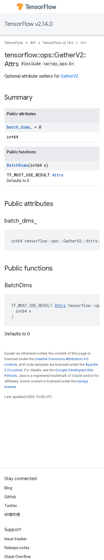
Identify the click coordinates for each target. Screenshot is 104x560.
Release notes (16, 548)
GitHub (10, 497)
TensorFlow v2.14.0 (28, 24)
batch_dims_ (19, 127)
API (32, 43)
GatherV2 (69, 76)
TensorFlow (13, 43)
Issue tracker (15, 539)
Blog (8, 488)
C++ (83, 43)
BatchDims (17, 165)
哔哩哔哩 (12, 514)
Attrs (57, 175)
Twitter (10, 505)
